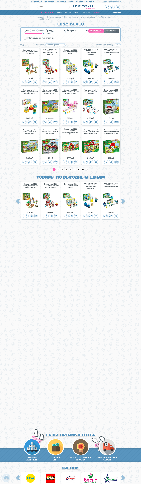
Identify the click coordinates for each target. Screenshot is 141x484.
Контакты (90, 1)
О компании (36, 1)
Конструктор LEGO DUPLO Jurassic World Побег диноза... (30, 51)
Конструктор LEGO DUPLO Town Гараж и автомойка (50, 130)
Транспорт (68, 12)
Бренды (59, 12)
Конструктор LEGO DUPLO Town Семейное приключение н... (50, 91)
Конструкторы (97, 12)
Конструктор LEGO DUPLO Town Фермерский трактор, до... (70, 131)
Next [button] (123, 201)
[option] (30, 200)
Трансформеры (85, 12)
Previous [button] (18, 201)
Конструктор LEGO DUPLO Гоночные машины (91, 91)
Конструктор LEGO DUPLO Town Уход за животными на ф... (111, 130)
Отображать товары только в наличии (40, 37)
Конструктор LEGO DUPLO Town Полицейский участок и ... (111, 51)
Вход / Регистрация (110, 1)
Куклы (76, 12)
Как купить (50, 1)
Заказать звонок (90, 7)
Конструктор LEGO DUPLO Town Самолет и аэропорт (111, 91)
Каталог (46, 11)
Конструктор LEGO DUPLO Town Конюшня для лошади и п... (91, 130)
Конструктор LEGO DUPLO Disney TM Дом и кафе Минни (70, 91)
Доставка (61, 1)
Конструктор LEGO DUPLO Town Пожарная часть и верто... (50, 51)
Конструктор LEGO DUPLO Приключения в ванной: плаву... (29, 91)
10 (83, 169)
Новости (80, 1)
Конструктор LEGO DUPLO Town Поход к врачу (70, 51)
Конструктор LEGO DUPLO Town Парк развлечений (30, 130)
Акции (71, 1)
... (74, 169)
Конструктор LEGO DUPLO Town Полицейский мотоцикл (91, 51)
